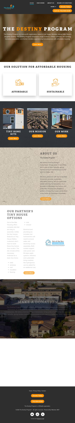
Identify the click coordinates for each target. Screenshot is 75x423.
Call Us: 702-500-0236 (62, 11)
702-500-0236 (37, 401)
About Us (50, 3)
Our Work (40, 3)
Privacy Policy (37, 391)
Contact (44, 391)
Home (32, 3)
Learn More (37, 44)
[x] (43, 414)
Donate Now (37, 323)
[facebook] (32, 414)
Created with (37, 418)
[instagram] (37, 414)
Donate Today (65, 7)
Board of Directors (64, 3)
